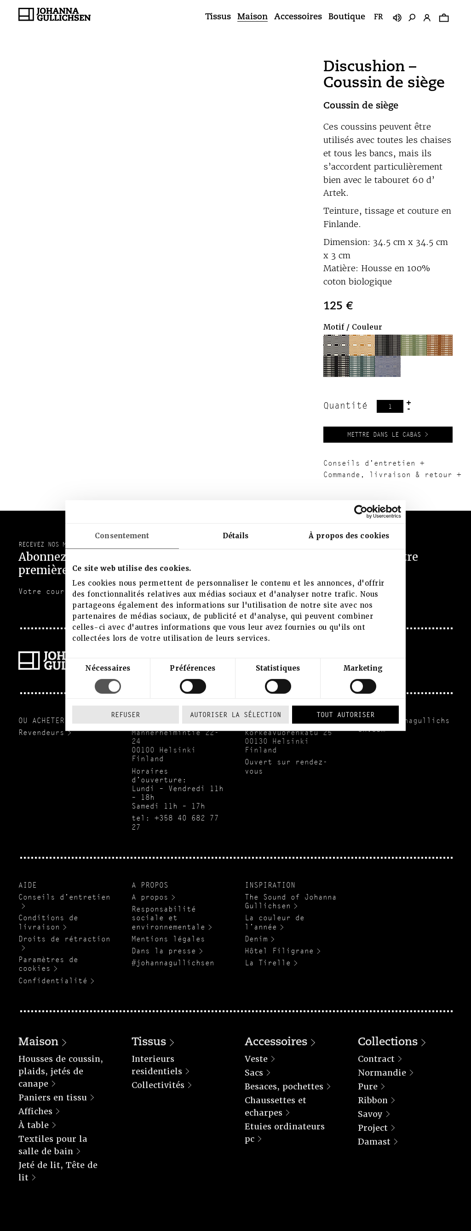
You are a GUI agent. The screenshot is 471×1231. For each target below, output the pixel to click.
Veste (256, 1059)
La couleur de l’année (274, 922)
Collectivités (158, 1085)
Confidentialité (52, 981)
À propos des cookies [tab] (349, 536)
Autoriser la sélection (235, 714)
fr (378, 17)
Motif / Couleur (352, 327)
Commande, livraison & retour (387, 474)
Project (373, 1128)
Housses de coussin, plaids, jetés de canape (60, 1071)
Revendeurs (41, 732)
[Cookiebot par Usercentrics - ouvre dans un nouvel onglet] (361, 512)
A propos (150, 897)
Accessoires (298, 17)
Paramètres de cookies (48, 964)
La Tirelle (268, 963)
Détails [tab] (236, 536)
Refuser (125, 714)
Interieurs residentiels (157, 1065)
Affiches (35, 1111)
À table (33, 1125)
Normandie (382, 1072)
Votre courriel (50, 591)
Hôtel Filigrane (279, 951)
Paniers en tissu (52, 1097)
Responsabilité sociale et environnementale (168, 917)
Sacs (254, 1072)
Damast (374, 1141)
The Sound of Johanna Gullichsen (291, 901)
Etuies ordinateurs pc (285, 1132)
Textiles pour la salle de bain (52, 1145)
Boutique (346, 17)
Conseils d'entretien (369, 463)
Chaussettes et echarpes (275, 1106)
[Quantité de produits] (390, 406)
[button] (336, 345)
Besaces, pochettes (284, 1086)
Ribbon (373, 1100)
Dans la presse (164, 951)
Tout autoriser (345, 714)
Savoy (370, 1114)
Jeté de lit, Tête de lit (58, 1171)
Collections (388, 1042)
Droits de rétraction (64, 939)
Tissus (218, 17)
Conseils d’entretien (64, 897)
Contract (376, 1059)
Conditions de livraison (48, 922)
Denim (256, 939)
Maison (252, 17)
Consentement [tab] (122, 536)
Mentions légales (168, 939)
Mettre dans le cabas (384, 434)
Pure (368, 1086)
